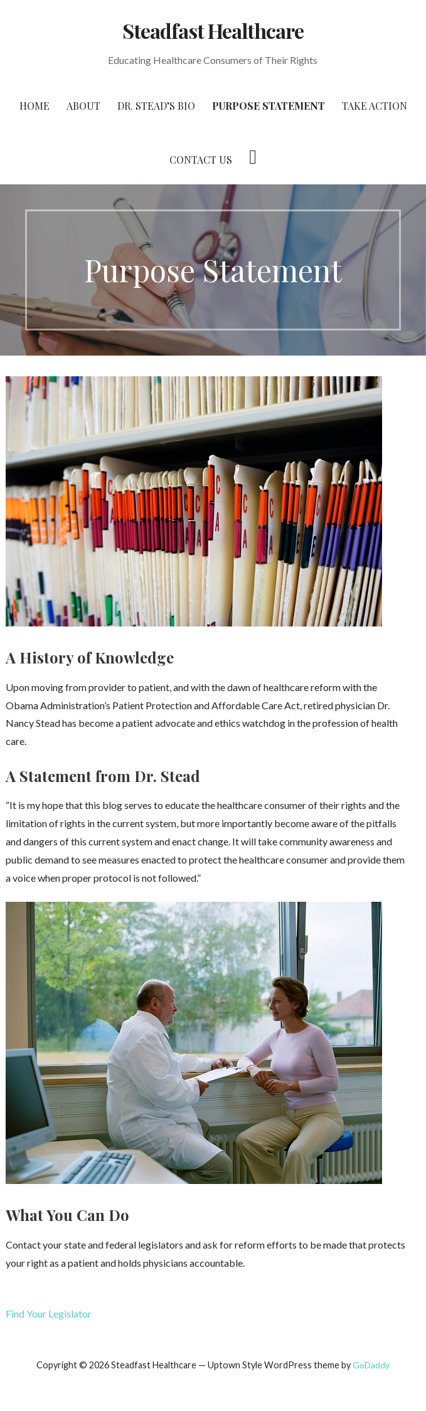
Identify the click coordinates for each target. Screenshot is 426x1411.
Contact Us (200, 159)
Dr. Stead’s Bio (156, 105)
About (83, 105)
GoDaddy (371, 1365)
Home (34, 105)
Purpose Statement (268, 105)
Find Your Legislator (49, 1313)
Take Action (374, 105)
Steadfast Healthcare (213, 30)
